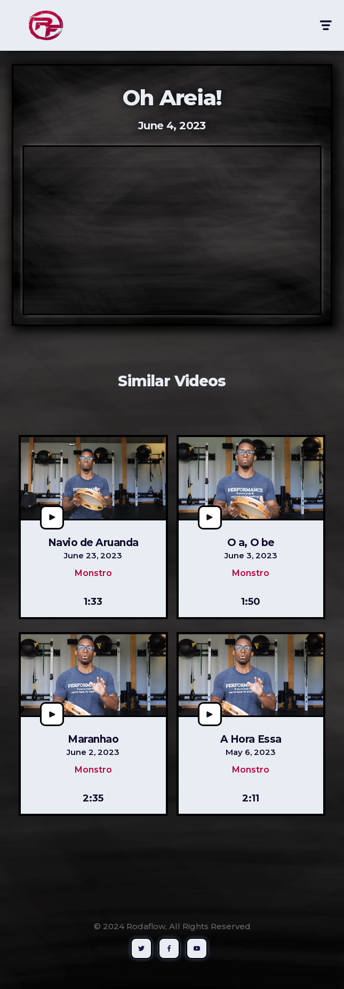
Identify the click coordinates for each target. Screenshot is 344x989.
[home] (43, 25)
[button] (325, 25)
